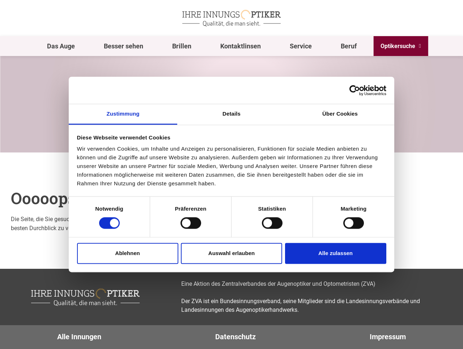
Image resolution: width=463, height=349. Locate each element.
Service (301, 46)
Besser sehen (123, 46)
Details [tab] (231, 114)
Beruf (349, 46)
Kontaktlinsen (240, 46)
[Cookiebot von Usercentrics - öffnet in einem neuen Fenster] (354, 90)
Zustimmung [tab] (123, 114)
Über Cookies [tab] (340, 114)
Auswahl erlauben (231, 253)
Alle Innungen (79, 336)
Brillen (181, 46)
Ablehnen (127, 253)
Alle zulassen (335, 253)
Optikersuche (398, 46)
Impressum (388, 336)
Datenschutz (235, 336)
